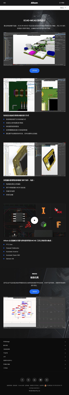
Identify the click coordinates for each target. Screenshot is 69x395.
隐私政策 (15, 385)
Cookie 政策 (21, 385)
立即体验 (34, 70)
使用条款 (27, 385)
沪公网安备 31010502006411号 (53, 385)
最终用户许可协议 (34, 385)
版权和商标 (9, 385)
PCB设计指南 (6, 364)
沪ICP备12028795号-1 (34, 388)
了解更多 (34, 291)
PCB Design (6, 341)
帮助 (61, 3)
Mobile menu (4, 3)
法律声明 (41, 385)
